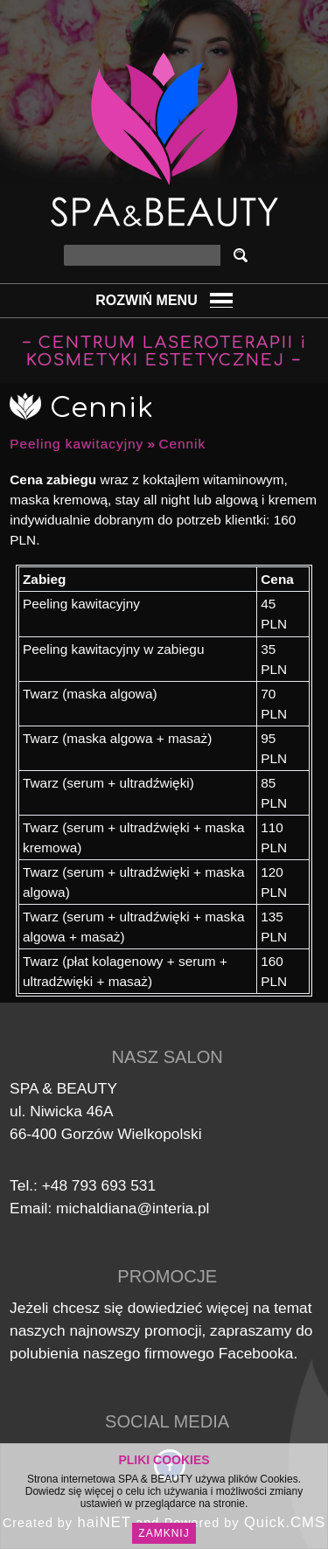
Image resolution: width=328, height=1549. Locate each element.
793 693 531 (114, 1185)
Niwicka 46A (71, 1111)
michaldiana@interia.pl (132, 1208)
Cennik (182, 443)
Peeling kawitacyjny (76, 443)
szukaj (244, 254)
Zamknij (163, 1533)
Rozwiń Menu (146, 300)
